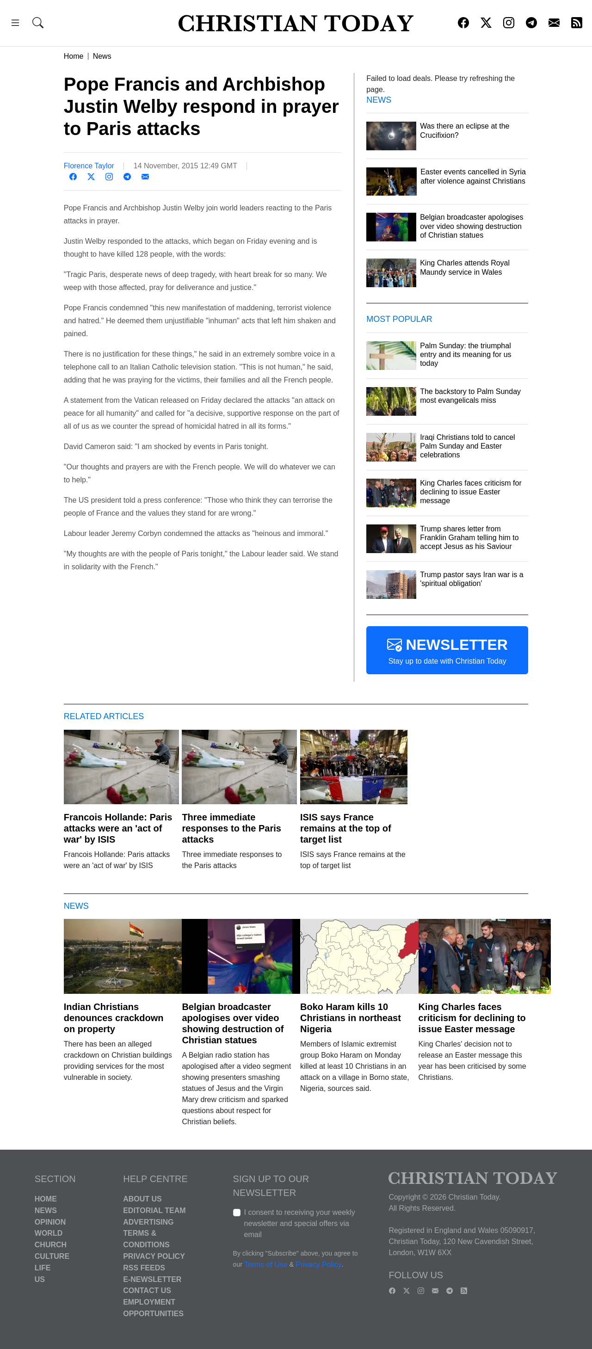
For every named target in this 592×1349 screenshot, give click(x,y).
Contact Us (147, 1290)
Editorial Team (154, 1210)
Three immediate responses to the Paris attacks (231, 828)
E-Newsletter (152, 1279)
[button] (15, 24)
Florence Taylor (89, 166)
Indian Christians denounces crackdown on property (114, 1018)
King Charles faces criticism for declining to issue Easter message (472, 1018)
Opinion (50, 1222)
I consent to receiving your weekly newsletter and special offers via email (299, 1223)
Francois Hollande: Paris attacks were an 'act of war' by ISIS (118, 828)
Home (74, 56)
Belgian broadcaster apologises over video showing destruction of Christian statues (233, 1023)
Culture (52, 1256)
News (102, 56)
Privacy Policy (154, 1256)
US (40, 1279)
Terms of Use (266, 1265)
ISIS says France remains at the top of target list (345, 828)
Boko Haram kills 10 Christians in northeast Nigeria (350, 1018)
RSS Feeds (144, 1268)
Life (43, 1268)
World (48, 1233)
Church (51, 1245)
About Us (142, 1199)
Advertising (148, 1222)
